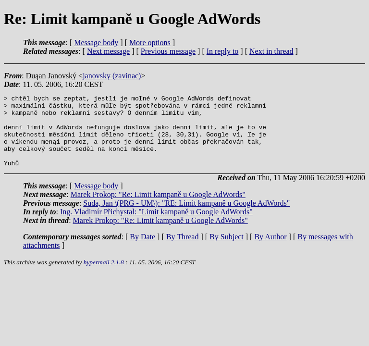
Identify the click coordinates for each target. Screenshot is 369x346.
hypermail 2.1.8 (104, 276)
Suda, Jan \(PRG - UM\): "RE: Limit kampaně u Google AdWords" (186, 217)
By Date (142, 251)
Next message (108, 51)
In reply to (223, 51)
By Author (270, 251)
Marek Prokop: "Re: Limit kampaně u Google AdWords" (158, 209)
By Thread (182, 251)
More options (150, 42)
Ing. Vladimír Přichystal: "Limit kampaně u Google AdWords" (156, 226)
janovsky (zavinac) (112, 76)
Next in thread (271, 51)
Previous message (168, 51)
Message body (96, 42)
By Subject (226, 251)
